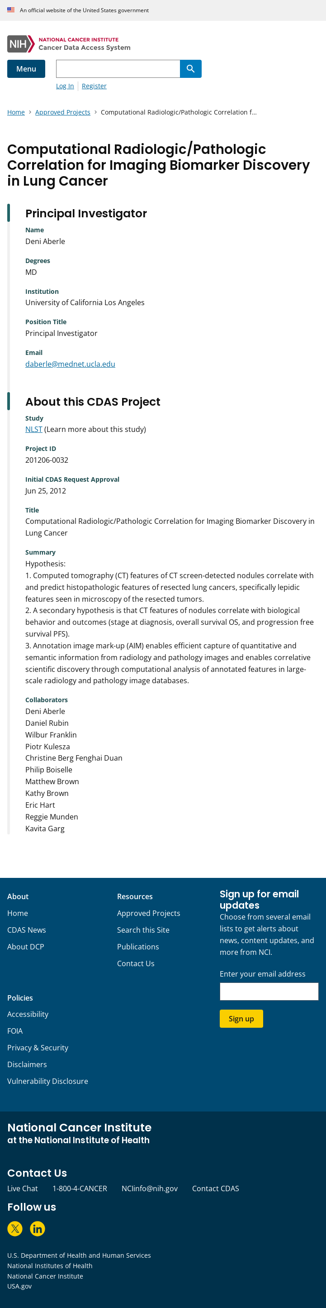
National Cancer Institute (45, 1276)
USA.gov (19, 1286)
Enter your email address (263, 974)
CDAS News (26, 930)
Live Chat (22, 1188)
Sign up (241, 1019)
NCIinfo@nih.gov (150, 1188)
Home (17, 913)
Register (94, 85)
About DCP (25, 947)
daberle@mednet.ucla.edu (70, 364)
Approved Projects (148, 913)
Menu (26, 69)
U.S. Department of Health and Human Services (79, 1255)
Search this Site (143, 930)
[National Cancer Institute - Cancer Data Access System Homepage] (163, 44)
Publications (138, 947)
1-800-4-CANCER (79, 1188)
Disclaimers (27, 1064)
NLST (34, 429)
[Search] (191, 69)
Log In (65, 85)
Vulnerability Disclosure (47, 1081)
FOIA (15, 1031)
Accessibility (27, 1014)
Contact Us (136, 963)
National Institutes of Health (50, 1265)
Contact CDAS (215, 1188)
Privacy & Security (37, 1048)
